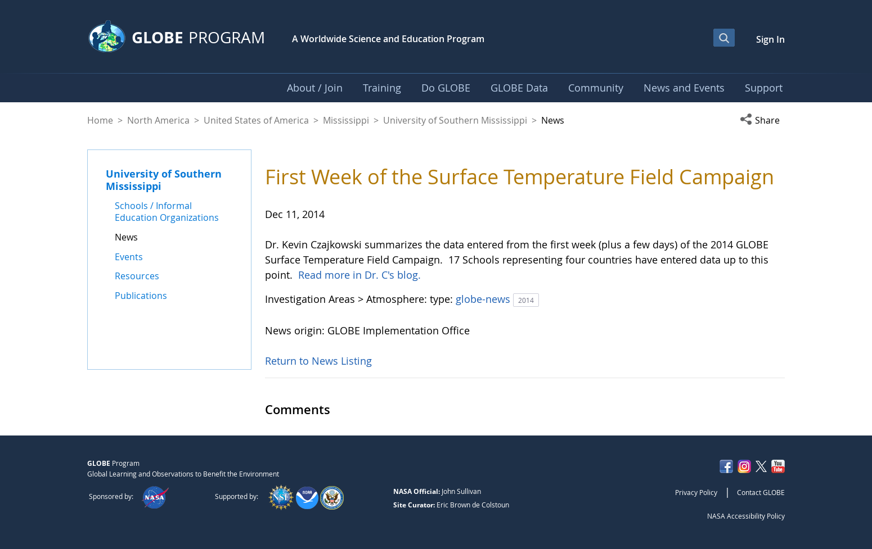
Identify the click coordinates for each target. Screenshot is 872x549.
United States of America (256, 120)
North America (158, 120)
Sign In (770, 39)
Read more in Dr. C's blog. (359, 275)
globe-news (484, 299)
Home (100, 120)
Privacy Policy (696, 492)
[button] (762, 120)
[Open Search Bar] (724, 38)
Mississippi (346, 120)
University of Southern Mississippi (455, 120)
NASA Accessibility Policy (746, 515)
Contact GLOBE (761, 492)
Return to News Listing (318, 360)
